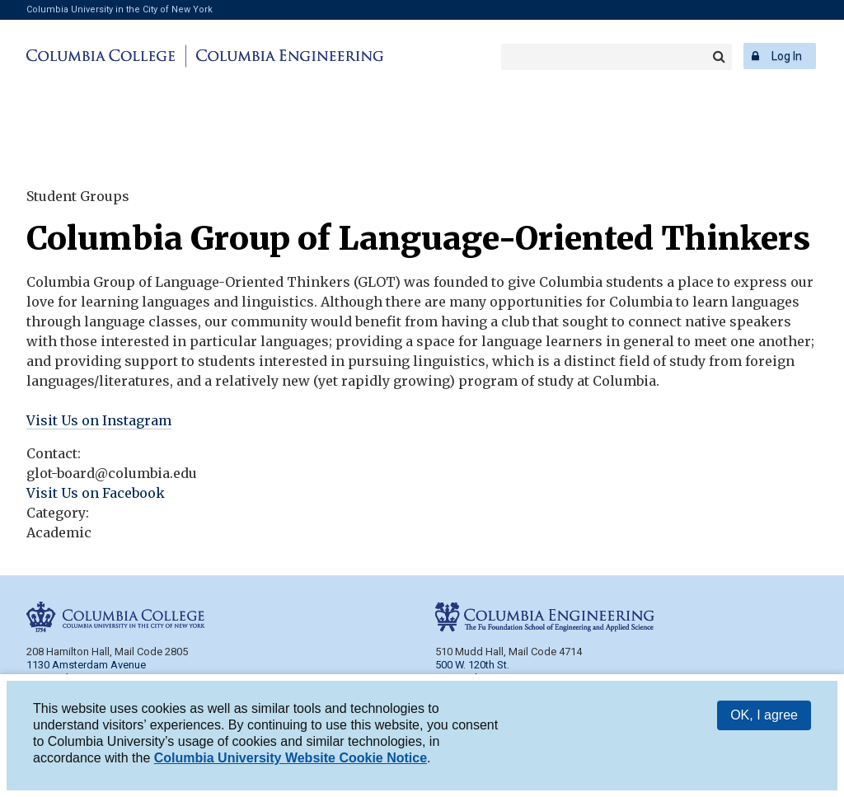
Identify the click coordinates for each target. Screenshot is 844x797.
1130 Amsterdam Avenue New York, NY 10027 (86, 671)
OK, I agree (764, 717)
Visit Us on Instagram (98, 420)
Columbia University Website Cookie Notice (290, 759)
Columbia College (103, 56)
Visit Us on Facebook (95, 493)
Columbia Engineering (287, 56)
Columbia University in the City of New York (119, 9)
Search (719, 57)
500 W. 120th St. (472, 665)
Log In (786, 56)
